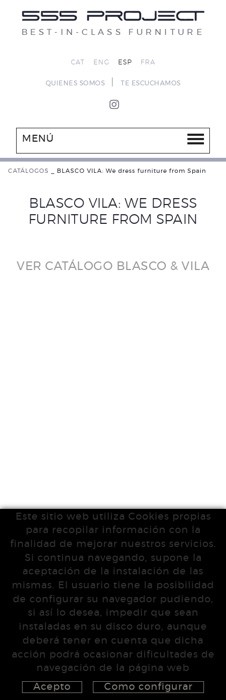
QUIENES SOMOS (75, 83)
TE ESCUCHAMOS (151, 83)
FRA (148, 62)
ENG (101, 62)
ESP (125, 62)
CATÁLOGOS (28, 171)
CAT (78, 62)
